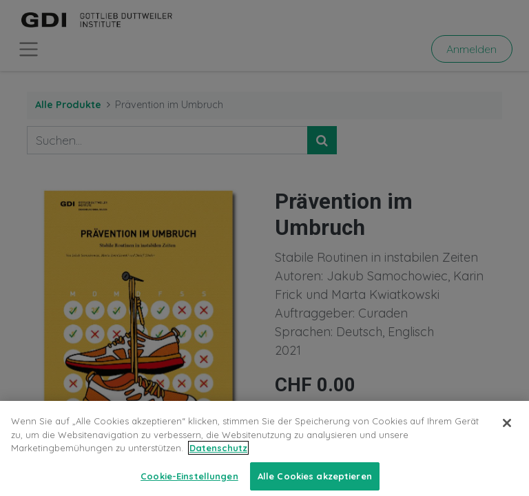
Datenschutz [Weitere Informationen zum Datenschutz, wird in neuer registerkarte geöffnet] (218, 453)
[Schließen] (507, 429)
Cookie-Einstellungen (189, 481)
